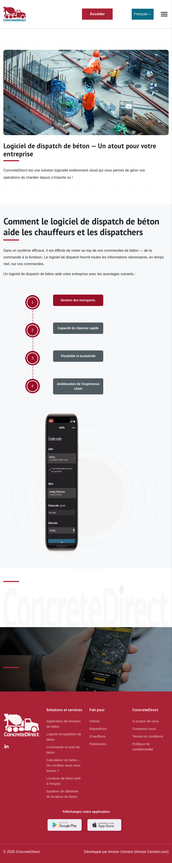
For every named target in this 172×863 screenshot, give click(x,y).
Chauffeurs (97, 734)
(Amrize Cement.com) (151, 852)
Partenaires (98, 742)
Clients (94, 719)
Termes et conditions (147, 734)
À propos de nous (145, 719)
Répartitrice (98, 727)
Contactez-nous (144, 727)
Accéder (97, 14)
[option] (33, 314)
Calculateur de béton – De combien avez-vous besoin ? (63, 763)
